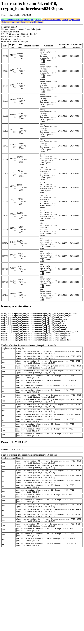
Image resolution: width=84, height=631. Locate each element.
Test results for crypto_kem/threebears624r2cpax (22, 22)
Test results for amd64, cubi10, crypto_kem (61, 19)
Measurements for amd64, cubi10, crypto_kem (21, 19)
